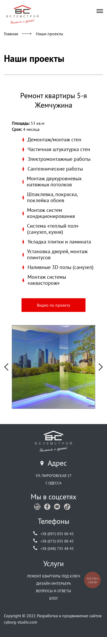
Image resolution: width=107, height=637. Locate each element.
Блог (53, 598)
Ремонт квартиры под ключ (53, 576)
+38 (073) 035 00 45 (57, 541)
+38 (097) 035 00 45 (57, 533)
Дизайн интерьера (53, 583)
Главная (11, 33)
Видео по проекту (53, 305)
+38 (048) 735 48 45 (57, 548)
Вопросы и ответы (53, 591)
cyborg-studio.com (20, 622)
